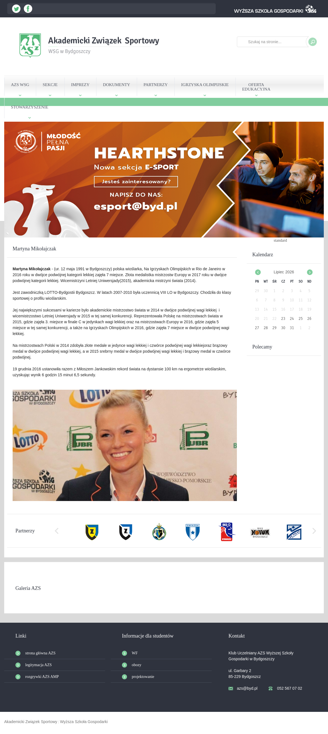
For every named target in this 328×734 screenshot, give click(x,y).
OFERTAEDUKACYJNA (256, 86)
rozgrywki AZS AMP (42, 677)
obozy (136, 665)
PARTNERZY (156, 84)
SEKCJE (50, 84)
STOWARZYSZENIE (29, 107)
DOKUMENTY (116, 84)
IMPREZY (80, 84)
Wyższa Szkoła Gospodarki (84, 721)
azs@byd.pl (247, 688)
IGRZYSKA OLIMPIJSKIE (205, 84)
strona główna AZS (40, 653)
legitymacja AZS (38, 665)
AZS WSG (20, 84)
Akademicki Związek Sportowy (30, 721)
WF (135, 653)
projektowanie (143, 677)
